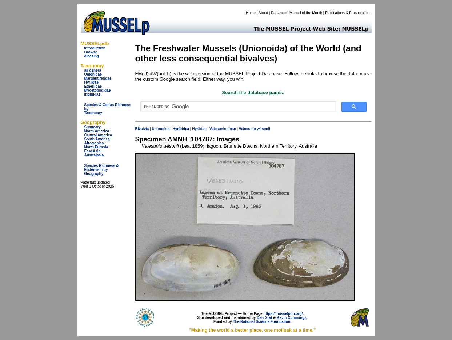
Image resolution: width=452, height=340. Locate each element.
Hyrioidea (181, 129)
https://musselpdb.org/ (283, 314)
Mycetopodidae (97, 90)
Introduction (94, 48)
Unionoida (160, 129)
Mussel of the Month (305, 13)
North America (96, 131)
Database (279, 13)
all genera (92, 70)
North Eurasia (96, 147)
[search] (237, 107)
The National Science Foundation (261, 322)
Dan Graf (264, 318)
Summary (92, 127)
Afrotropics (94, 143)
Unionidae (93, 74)
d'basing (91, 56)
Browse (90, 52)
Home (251, 13)
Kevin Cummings (292, 318)
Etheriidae (93, 86)
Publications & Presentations (348, 13)
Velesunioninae (222, 129)
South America (97, 139)
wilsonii (263, 129)
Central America (98, 135)
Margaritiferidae (98, 78)
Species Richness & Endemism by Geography (101, 170)
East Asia (92, 151)
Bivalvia (142, 129)
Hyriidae (91, 82)
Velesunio (247, 129)
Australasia (94, 155)
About (263, 13)
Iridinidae (92, 94)
